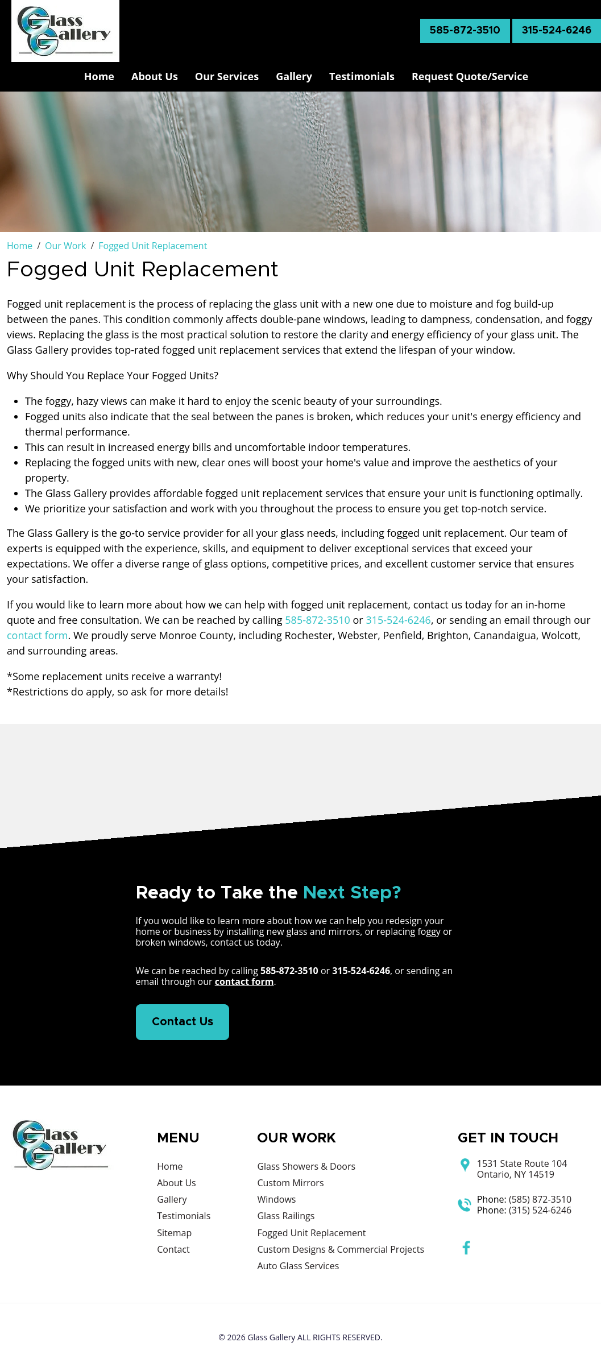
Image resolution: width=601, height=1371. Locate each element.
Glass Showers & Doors (306, 1166)
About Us (154, 77)
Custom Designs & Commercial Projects (340, 1249)
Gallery (294, 77)
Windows (276, 1199)
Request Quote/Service (470, 77)
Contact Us (182, 1022)
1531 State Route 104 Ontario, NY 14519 (522, 1169)
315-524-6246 (556, 31)
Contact (173, 1249)
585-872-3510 (465, 31)
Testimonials (362, 77)
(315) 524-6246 (540, 1210)
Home (99, 77)
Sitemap (174, 1233)
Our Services (227, 77)
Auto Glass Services (298, 1266)
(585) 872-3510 (540, 1199)
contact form (37, 635)
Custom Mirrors (290, 1183)
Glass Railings (285, 1216)
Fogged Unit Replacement (311, 1233)
